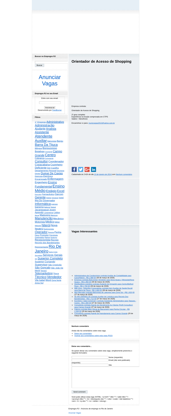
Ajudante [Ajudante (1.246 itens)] (40, 128)
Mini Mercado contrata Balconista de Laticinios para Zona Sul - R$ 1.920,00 (104, 292)
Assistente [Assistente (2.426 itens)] (42, 132)
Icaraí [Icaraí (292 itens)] (61, 198)
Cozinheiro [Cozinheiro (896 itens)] (56, 164)
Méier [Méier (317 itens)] (57, 222)
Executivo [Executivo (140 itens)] (38, 194)
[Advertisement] (85, 31)
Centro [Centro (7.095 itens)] (50, 155)
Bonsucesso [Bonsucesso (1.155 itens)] (49, 148)
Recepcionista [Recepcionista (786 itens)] (42, 239)
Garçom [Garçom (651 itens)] (59, 194)
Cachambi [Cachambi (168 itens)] (48, 152)
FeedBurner (57, 110)
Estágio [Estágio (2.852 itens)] (51, 191)
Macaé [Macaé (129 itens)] (37, 215)
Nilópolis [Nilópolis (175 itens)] (38, 226)
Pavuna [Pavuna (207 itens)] (51, 232)
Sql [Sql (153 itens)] (36, 259)
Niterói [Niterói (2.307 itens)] (46, 225)
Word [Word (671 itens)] (48, 280)
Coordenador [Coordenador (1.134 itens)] (56, 161)
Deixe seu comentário (83, 333)
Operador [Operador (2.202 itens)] (41, 232)
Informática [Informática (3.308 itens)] (43, 204)
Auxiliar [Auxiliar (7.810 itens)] (41, 141)
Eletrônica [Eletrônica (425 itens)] (48, 176)
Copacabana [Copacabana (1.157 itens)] (42, 164)
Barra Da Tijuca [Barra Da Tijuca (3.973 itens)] (46, 145)
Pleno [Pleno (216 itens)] (37, 235)
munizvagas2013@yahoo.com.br (101, 123)
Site (92, 365)
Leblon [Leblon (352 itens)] (57, 212)
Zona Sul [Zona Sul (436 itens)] (39, 283)
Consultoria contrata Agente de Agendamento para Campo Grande (100, 313)
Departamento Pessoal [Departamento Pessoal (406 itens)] (45, 170)
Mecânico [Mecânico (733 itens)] (58, 218)
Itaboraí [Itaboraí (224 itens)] (47, 207)
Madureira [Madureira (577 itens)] (45, 215)
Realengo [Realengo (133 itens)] (54, 237)
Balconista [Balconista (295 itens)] (51, 141)
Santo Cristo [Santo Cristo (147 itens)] (53, 252)
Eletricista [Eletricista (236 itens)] (39, 176)
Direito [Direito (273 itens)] (37, 174)
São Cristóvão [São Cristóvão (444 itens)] (55, 265)
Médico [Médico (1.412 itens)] (49, 221)
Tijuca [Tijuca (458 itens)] (56, 273)
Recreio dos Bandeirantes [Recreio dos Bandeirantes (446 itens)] (47, 242)
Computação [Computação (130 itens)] (49, 158)
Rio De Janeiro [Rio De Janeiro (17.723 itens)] (48, 248)
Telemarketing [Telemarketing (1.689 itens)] (44, 273)
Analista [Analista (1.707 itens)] (51, 128)
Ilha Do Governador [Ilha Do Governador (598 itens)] (45, 200)
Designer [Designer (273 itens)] (60, 171)
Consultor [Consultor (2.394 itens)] (41, 161)
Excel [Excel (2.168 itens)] (60, 191)
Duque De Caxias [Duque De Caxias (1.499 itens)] (52, 173)
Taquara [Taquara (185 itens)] (44, 271)
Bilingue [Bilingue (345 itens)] (38, 148)
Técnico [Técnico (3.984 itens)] (41, 277)
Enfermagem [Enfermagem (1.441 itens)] (55, 178)
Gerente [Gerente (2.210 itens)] (40, 197)
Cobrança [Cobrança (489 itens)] (39, 158)
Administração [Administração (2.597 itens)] (44, 125)
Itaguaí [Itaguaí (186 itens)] (53, 207)
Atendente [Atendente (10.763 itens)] (43, 136)
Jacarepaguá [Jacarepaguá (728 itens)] (42, 209)
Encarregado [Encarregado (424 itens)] (41, 179)
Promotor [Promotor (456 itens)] (44, 235)
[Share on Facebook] (74, 169)
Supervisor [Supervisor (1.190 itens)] (41, 264)
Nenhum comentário (124, 174)
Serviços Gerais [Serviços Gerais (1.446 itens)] (52, 255)
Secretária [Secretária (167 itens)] (38, 255)
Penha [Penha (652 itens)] (57, 232)
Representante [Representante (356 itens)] (41, 247)
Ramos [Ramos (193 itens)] (47, 237)
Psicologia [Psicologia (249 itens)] (53, 235)
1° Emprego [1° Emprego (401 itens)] (40, 122)
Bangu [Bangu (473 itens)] (60, 141)
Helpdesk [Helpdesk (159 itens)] (55, 198)
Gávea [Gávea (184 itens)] (48, 198)
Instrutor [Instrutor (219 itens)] (54, 204)
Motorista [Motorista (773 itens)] (40, 222)
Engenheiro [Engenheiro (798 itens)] (41, 182)
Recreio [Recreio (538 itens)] (54, 240)
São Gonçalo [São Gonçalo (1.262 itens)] (43, 267)
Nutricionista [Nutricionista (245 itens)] (49, 229)
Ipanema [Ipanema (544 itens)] (39, 207)
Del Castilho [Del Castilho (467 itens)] (53, 168)
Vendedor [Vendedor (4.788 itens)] (54, 277)
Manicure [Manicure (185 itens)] (54, 215)
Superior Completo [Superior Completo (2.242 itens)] (50, 258)
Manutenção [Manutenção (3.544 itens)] (44, 218)
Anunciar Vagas (50, 80)
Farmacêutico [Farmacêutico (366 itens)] (48, 194)
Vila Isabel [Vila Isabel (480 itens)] (40, 280)
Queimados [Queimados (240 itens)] (39, 237)
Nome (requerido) (97, 357)
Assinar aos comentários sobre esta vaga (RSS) (93, 336)
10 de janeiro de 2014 (103, 174)
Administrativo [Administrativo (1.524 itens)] (55, 121)
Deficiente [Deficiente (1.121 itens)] (41, 167)
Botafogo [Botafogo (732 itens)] (40, 151)
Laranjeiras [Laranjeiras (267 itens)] (48, 213)
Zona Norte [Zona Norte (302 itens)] (56, 280)
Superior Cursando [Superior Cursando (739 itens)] (45, 261)
